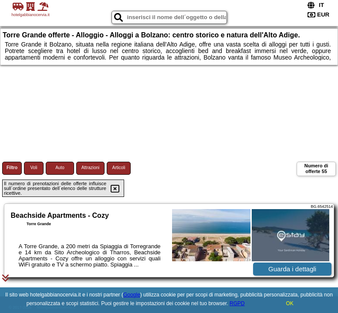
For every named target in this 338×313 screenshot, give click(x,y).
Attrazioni (90, 167)
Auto (59, 167)
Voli (33, 167)
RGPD (237, 303)
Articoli (118, 167)
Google (131, 295)
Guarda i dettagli (292, 269)
